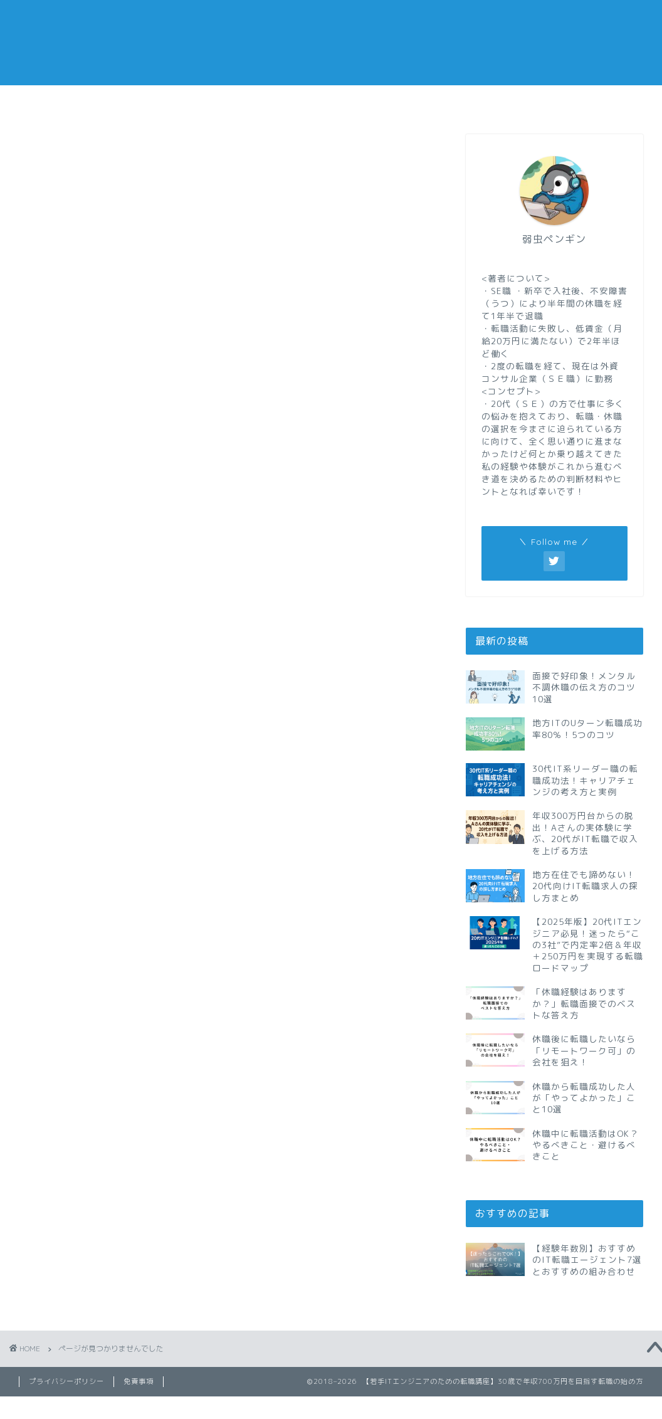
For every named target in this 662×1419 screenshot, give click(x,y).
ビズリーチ (95, 689)
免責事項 (138, 1381)
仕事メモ (171, 102)
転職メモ (66, 102)
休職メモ (277, 102)
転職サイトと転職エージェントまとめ (159, 832)
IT (74, 653)
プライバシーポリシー (66, 1381)
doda (82, 635)
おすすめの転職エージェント (490, 106)
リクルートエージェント (127, 707)
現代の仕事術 (101, 779)
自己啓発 (90, 796)
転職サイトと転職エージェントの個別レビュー (181, 814)
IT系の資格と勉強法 (117, 671)
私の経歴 (596, 102)
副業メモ (384, 102)
